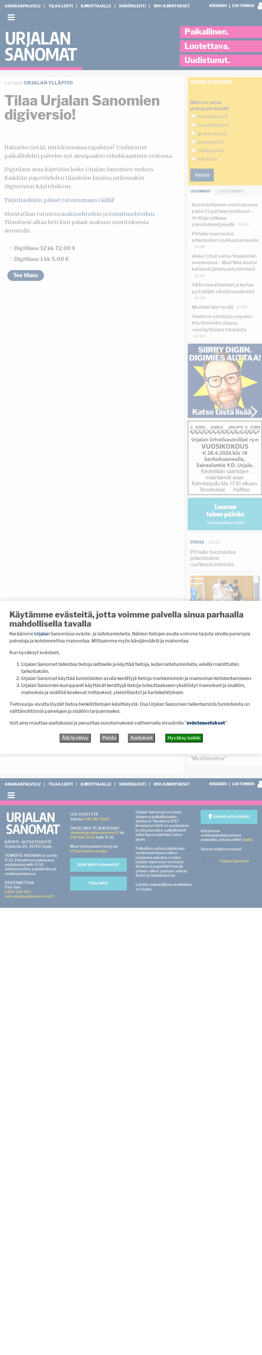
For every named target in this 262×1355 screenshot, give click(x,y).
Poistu (109, 738)
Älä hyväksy (75, 738)
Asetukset (141, 738)
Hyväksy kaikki (184, 738)
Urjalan (42, 634)
